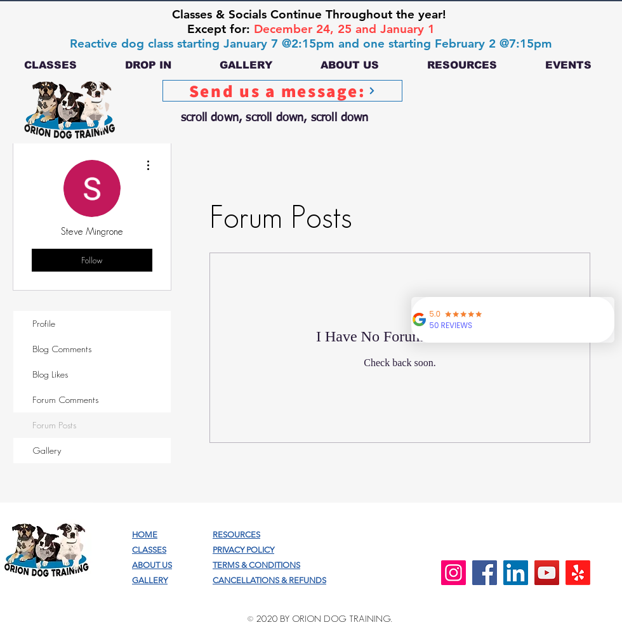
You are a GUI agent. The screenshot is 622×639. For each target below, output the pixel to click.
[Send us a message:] (282, 91)
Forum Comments (65, 399)
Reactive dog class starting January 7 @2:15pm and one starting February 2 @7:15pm (311, 43)
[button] (50, 65)
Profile (43, 323)
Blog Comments (61, 348)
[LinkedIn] (515, 572)
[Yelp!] (578, 572)
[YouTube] (546, 572)
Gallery (47, 450)
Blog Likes (50, 374)
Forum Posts (54, 424)
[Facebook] (484, 572)
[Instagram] (453, 572)
